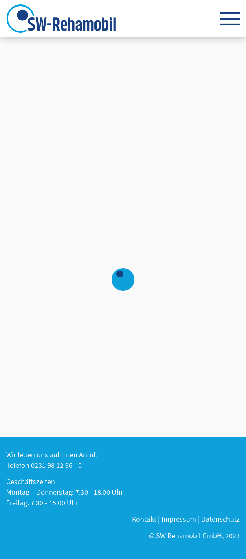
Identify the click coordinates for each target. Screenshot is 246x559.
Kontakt (144, 519)
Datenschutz (220, 519)
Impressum (178, 519)
